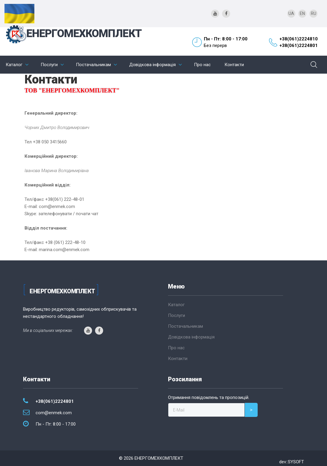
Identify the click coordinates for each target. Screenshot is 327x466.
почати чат (87, 213)
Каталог (14, 64)
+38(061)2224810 (298, 39)
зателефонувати (55, 213)
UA (291, 13)
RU (313, 13)
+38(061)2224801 (298, 45)
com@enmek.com (57, 206)
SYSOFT (296, 462)
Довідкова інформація (152, 64)
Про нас (202, 64)
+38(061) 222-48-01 (64, 199)
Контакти (234, 64)
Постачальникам (93, 64)
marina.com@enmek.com (64, 249)
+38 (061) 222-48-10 (65, 242)
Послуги (49, 64)
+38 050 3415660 (50, 142)
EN (302, 13)
